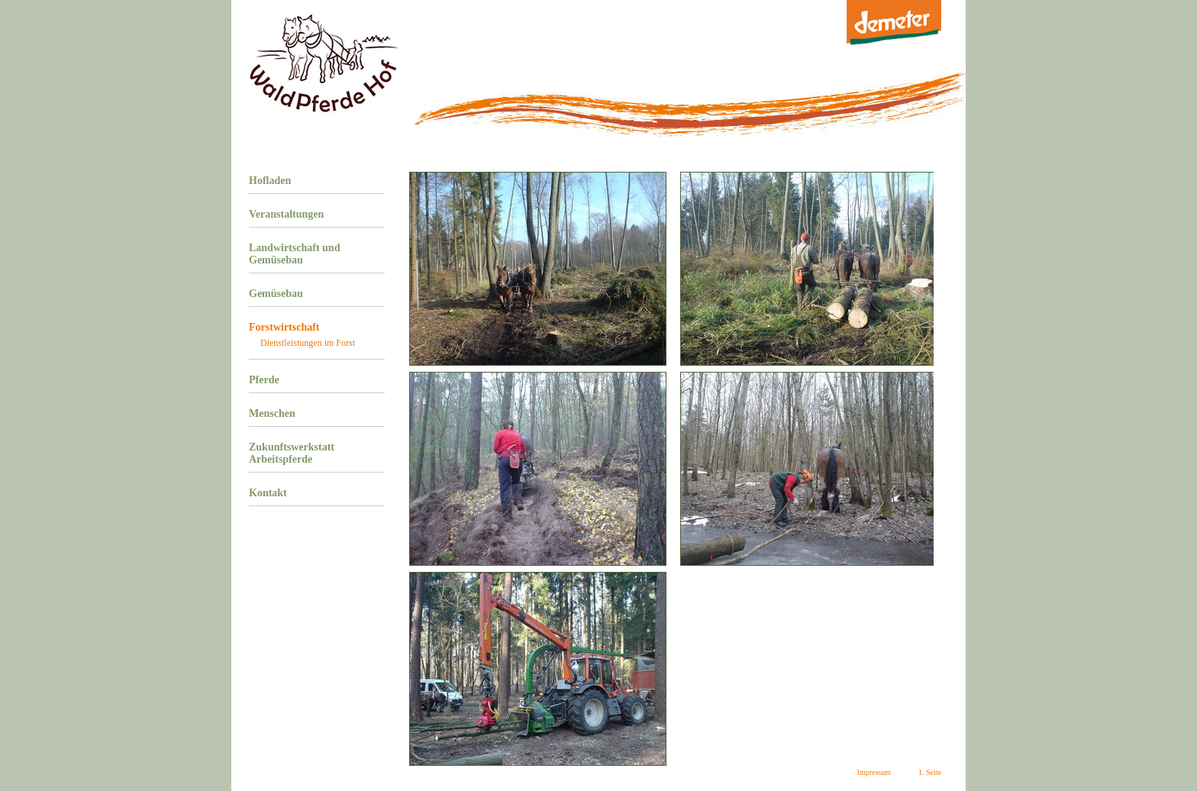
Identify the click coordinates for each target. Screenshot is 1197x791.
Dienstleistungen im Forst (307, 342)
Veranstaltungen (286, 214)
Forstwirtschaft (284, 327)
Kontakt (268, 493)
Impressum (874, 772)
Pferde (264, 380)
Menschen (272, 413)
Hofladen (270, 180)
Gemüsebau (276, 293)
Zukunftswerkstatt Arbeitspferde (291, 453)
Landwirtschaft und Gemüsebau (294, 254)
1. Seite (929, 772)
